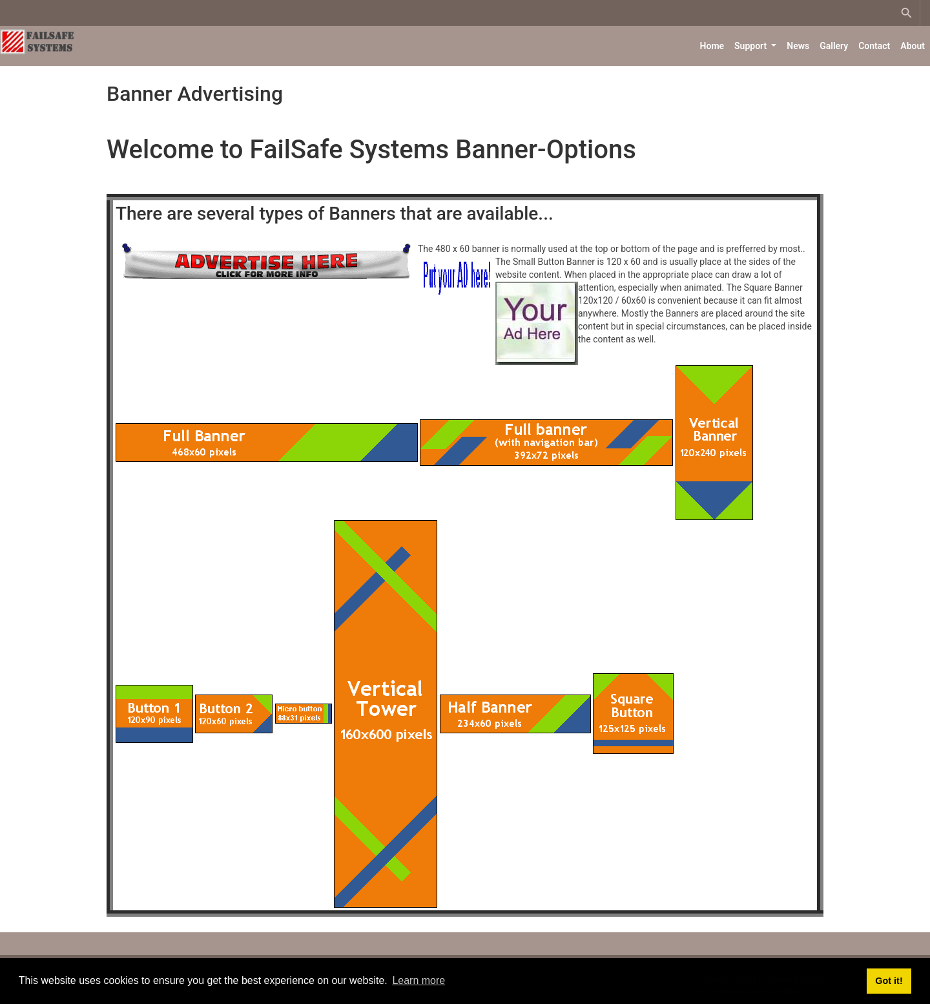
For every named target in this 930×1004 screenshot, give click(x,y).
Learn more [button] (418, 980)
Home (712, 46)
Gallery (834, 46)
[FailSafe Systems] (39, 40)
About (912, 46)
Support (751, 46)
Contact (874, 46)
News (798, 46)
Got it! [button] (888, 981)
